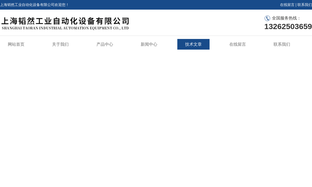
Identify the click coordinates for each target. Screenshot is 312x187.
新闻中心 (149, 44)
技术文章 (193, 44)
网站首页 (16, 44)
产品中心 (104, 44)
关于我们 (60, 44)
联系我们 (304, 5)
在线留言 (287, 5)
